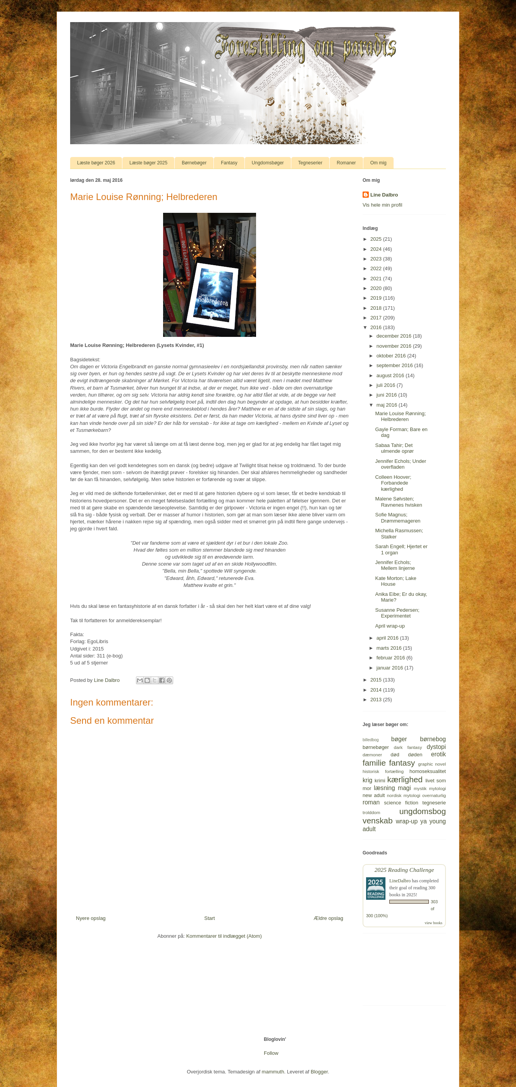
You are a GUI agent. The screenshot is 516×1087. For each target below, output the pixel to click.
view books (433, 923)
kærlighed (405, 779)
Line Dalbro (384, 195)
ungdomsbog (422, 811)
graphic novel (432, 763)
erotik (438, 754)
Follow (271, 1053)
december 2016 (395, 336)
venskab (377, 820)
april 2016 (388, 638)
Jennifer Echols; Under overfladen (400, 464)
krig (367, 780)
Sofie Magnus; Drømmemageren (397, 518)
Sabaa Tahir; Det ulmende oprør (394, 448)
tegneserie (434, 803)
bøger (399, 739)
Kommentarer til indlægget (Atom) (224, 936)
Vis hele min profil (382, 205)
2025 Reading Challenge (404, 869)
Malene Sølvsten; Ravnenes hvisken (398, 502)
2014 (376, 690)
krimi (380, 780)
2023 (376, 259)
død (394, 754)
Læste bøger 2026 (96, 163)
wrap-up (407, 821)
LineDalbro (400, 880)
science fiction (401, 803)
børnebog (433, 739)
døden (415, 754)
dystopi (436, 747)
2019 (376, 298)
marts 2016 (390, 648)
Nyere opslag (91, 918)
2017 (376, 318)
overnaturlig (434, 795)
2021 (376, 278)
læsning (384, 788)
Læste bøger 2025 (148, 163)
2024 (376, 249)
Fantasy (229, 163)
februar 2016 (391, 658)
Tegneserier (310, 163)
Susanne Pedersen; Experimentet (397, 613)
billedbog (371, 740)
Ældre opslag (328, 918)
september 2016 (396, 365)
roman (371, 802)
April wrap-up (390, 626)
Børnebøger (194, 163)
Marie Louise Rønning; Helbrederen (400, 417)
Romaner (346, 163)
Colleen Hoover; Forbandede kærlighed (393, 483)
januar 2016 (390, 668)
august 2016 (391, 375)
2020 (376, 288)
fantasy (402, 762)
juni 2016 (387, 395)
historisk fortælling (383, 771)
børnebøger (376, 747)
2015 (376, 680)
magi (404, 788)
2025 (376, 239)
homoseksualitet (427, 771)
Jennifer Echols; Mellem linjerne (395, 565)
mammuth (273, 1072)
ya (423, 821)
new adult (374, 795)
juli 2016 (387, 385)
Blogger (319, 1072)
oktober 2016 (392, 356)
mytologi (437, 788)
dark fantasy (408, 747)
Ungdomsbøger (268, 163)
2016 (376, 327)
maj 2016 (388, 405)
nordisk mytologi (403, 795)
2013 (376, 699)
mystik (420, 788)
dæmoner (372, 754)
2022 (376, 268)
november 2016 (395, 346)
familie (374, 762)
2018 (376, 308)
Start (209, 918)
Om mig (378, 163)
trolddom (371, 812)
